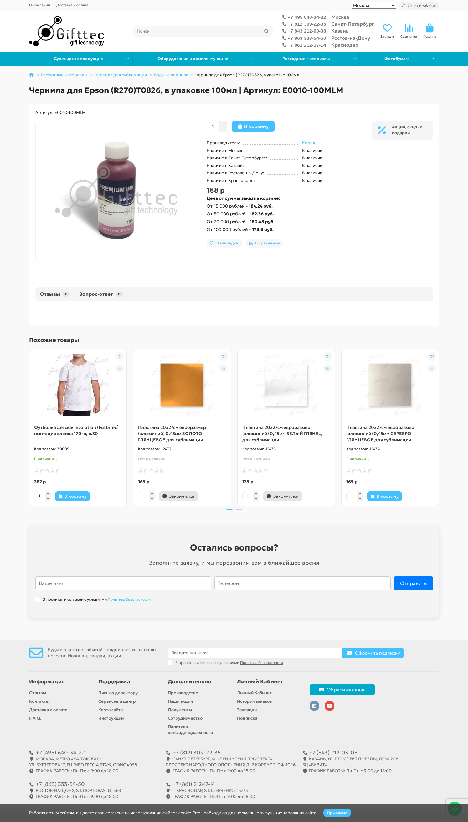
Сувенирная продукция (78, 58)
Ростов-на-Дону (350, 38)
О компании (39, 5)
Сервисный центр (117, 701)
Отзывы (55, 294)
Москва (340, 17)
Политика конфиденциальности (190, 729)
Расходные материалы (306, 58)
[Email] (255, 653)
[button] (229, 510)
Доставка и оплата (72, 5)
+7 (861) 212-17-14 (193, 784)
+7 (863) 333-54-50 (60, 784)
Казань (340, 31)
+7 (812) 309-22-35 (196, 752)
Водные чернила (171, 75)
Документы (180, 709)
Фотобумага (396, 58)
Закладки (247, 709)
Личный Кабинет (260, 681)
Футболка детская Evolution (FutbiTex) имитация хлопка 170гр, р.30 (76, 430)
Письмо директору (118, 693)
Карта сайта (110, 709)
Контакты (39, 701)
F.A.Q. (35, 718)
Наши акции (180, 701)
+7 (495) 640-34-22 (60, 752)
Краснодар (344, 45)
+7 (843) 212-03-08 (333, 752)
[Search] (203, 31)
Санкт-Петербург (352, 24)
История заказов (254, 701)
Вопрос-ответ (101, 294)
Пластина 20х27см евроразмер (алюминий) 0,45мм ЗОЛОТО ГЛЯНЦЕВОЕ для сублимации (172, 433)
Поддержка (114, 681)
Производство (183, 693)
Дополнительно (189, 681)
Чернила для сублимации (121, 75)
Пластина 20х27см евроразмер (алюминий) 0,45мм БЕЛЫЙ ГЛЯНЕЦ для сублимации (282, 433)
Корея (308, 143)
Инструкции (111, 718)
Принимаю (337, 812)
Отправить (413, 583)
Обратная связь (342, 689)
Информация (47, 681)
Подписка (247, 718)
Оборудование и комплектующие (192, 58)
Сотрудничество (185, 718)
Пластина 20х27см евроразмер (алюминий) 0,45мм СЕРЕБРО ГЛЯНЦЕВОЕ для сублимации (380, 433)
